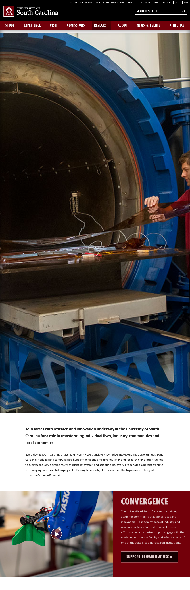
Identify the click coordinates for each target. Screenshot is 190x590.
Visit (54, 25)
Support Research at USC (147, 550)
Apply (177, 3)
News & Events (149, 25)
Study (10, 25)
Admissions (76, 25)
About (123, 25)
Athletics (177, 25)
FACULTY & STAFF (102, 3)
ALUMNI (114, 3)
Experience (32, 25)
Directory (166, 3)
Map (156, 3)
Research (101, 25)
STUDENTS (89, 3)
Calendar (145, 3)
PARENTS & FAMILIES (128, 3)
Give (186, 3)
